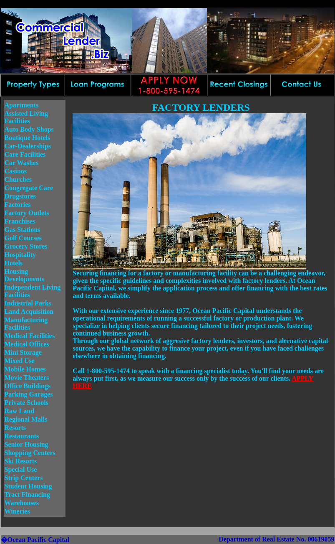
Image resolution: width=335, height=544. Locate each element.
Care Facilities (25, 154)
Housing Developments (25, 275)
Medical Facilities (30, 335)
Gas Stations (22, 229)
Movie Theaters (27, 377)
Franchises (20, 221)
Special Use (21, 469)
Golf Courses (23, 237)
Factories (18, 204)
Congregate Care (29, 187)
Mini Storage (23, 352)
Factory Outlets (27, 212)
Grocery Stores (26, 246)
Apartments (22, 105)
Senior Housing (26, 444)
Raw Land (20, 410)
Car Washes (22, 162)
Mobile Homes (25, 369)
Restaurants (22, 436)
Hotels (14, 263)
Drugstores (20, 196)
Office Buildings (28, 385)
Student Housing (28, 486)
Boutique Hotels (27, 137)
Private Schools (26, 402)
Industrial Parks (28, 303)
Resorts (15, 427)
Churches (18, 179)
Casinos (16, 171)
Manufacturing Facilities (26, 323)
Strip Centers (24, 477)
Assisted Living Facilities (26, 117)
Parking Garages (29, 394)
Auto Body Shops (29, 129)
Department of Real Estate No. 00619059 (276, 539)
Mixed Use (20, 360)
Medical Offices (27, 344)
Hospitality (20, 254)
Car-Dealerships (28, 146)
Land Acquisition (29, 311)
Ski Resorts (21, 461)
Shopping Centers (30, 452)
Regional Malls (26, 419)
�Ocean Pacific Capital (35, 539)
